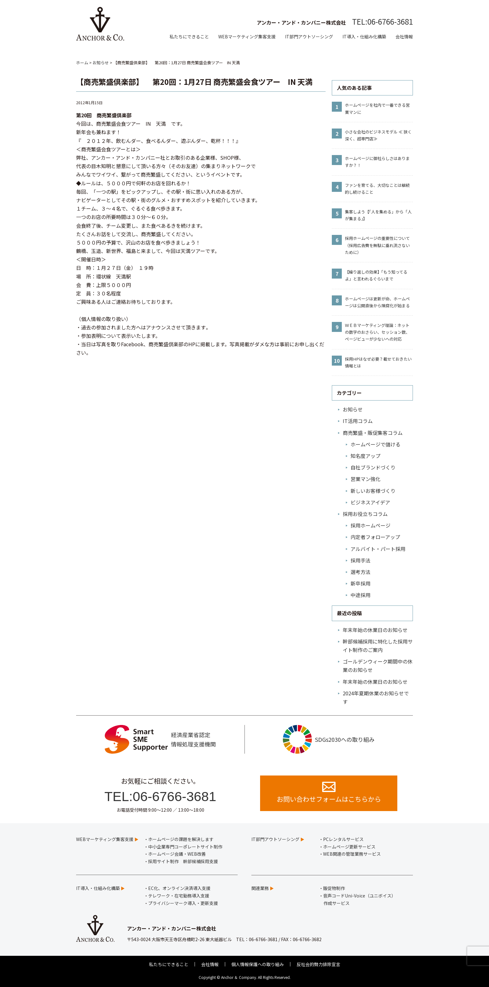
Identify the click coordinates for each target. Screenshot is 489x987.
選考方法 (360, 572)
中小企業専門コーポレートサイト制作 (185, 847)
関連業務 (260, 888)
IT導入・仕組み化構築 (364, 36)
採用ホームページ (370, 525)
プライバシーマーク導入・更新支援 (183, 903)
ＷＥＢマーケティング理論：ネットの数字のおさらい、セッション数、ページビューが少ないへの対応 (377, 332)
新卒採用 (360, 583)
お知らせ (353, 409)
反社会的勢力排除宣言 (318, 964)
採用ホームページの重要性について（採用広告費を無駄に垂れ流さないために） (377, 245)
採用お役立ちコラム (365, 514)
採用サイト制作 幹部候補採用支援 (183, 861)
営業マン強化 (365, 479)
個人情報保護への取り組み (257, 964)
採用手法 (360, 560)
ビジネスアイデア (370, 502)
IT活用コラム (358, 421)
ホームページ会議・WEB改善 (177, 854)
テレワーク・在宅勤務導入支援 (178, 895)
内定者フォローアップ (375, 537)
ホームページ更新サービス (349, 847)
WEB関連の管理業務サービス (352, 854)
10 (337, 360)
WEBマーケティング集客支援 (247, 36)
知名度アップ (365, 455)
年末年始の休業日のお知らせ (375, 630)
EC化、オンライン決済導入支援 (179, 888)
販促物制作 (334, 888)
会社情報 (404, 36)
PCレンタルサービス (343, 839)
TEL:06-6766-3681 (382, 21)
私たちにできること (189, 36)
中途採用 (360, 595)
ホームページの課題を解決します (181, 839)
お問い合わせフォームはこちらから (329, 793)
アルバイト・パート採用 (378, 548)
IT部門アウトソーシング (309, 36)
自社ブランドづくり (373, 467)
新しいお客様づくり (373, 490)
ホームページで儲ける (375, 444)
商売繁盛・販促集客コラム (373, 432)
